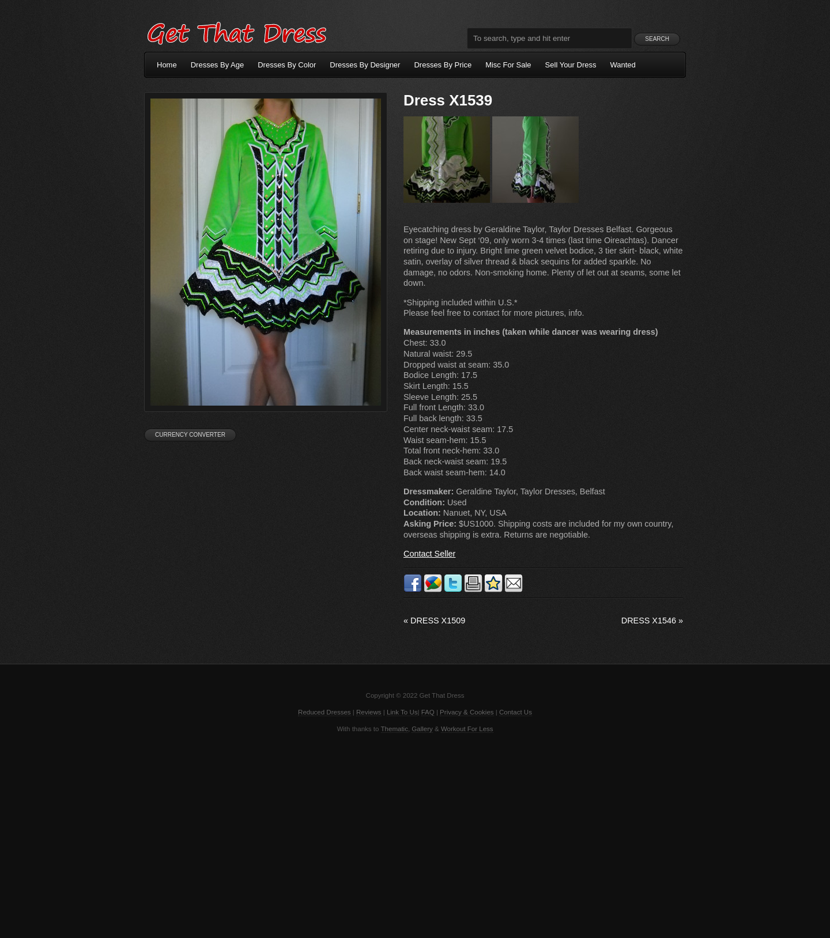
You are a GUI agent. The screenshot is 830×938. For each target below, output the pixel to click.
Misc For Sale (508, 64)
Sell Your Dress (571, 64)
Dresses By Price (442, 64)
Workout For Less (467, 728)
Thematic (394, 728)
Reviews (369, 712)
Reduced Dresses (324, 712)
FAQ (428, 712)
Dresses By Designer (365, 64)
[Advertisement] (415, 834)
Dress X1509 (434, 620)
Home (167, 64)
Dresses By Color (287, 64)
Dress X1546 (652, 620)
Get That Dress (236, 31)
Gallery (422, 728)
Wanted (623, 64)
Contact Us (515, 712)
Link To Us (402, 712)
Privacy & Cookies (466, 712)
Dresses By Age (217, 64)
